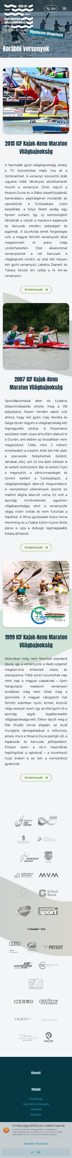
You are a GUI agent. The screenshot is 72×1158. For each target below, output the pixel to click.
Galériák (36, 1109)
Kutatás (36, 1114)
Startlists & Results (36, 1104)
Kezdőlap (36, 1099)
